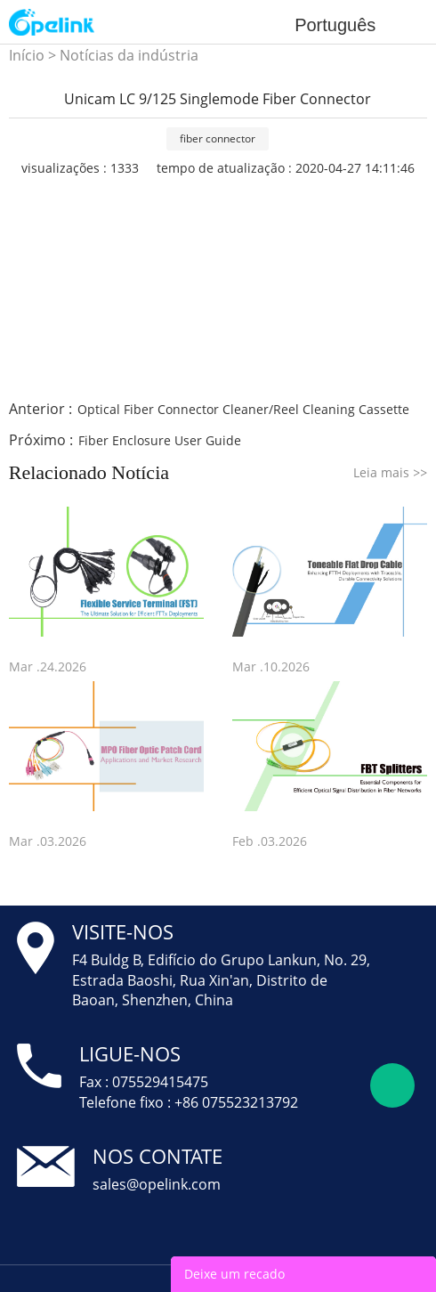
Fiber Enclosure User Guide (159, 440)
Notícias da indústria (129, 55)
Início (26, 55)
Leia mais (390, 472)
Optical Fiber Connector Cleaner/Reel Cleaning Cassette (243, 409)
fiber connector (217, 138)
